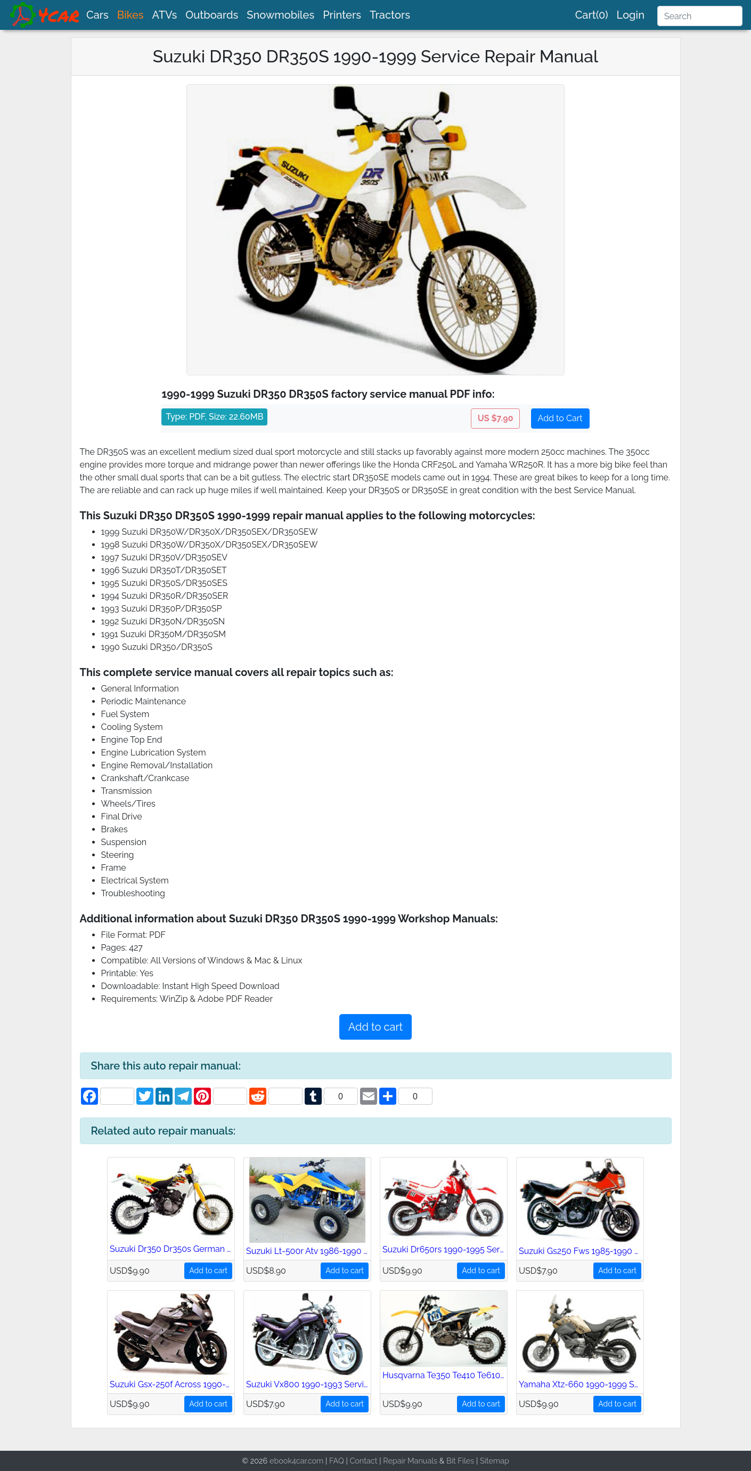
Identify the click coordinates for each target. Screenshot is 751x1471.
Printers (342, 15)
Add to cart (375, 1026)
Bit (451, 1460)
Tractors (390, 15)
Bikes (130, 15)
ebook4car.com (296, 1460)
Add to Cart (560, 418)
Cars (97, 15)
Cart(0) (591, 15)
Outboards (211, 15)
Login (630, 15)
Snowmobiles (280, 15)
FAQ (336, 1460)
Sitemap (494, 1460)
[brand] (45, 15)
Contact (363, 1460)
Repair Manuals (410, 1460)
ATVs (164, 15)
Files (466, 1460)
